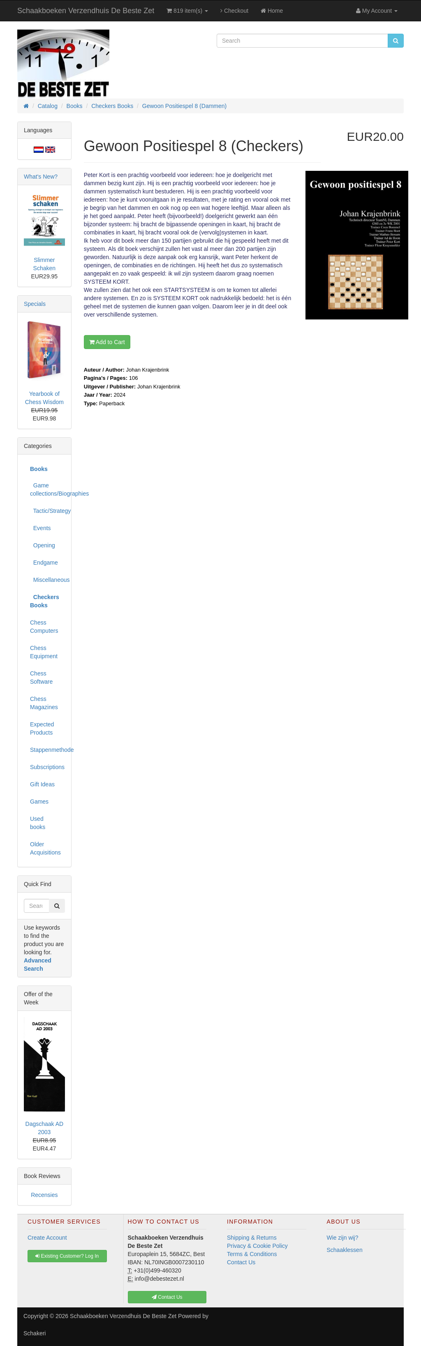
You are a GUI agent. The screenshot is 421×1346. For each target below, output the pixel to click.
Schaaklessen (345, 1250)
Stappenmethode (47, 750)
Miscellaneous (47, 580)
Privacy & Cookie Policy (257, 1246)
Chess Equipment (44, 652)
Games (39, 801)
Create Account (47, 1237)
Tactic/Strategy (47, 511)
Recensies (44, 1195)
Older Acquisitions (45, 848)
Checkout (234, 10)
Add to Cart (107, 342)
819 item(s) (187, 10)
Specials (35, 304)
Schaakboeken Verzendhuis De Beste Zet (85, 11)
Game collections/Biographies (47, 489)
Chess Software (41, 677)
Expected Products (42, 728)
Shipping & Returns (252, 1237)
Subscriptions (47, 767)
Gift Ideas (42, 784)
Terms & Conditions (252, 1254)
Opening (42, 545)
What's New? (41, 176)
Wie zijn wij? (343, 1237)
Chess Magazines (44, 703)
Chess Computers (44, 626)
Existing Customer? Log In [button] (67, 1256)
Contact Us (241, 1262)
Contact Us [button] (167, 1297)
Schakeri (34, 1333)
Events (40, 528)
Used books (37, 822)
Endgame (44, 562)
